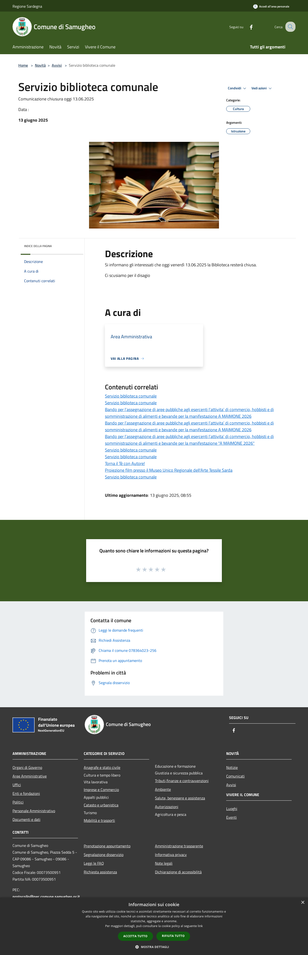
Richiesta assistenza (100, 872)
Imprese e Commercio (101, 789)
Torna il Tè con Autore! (125, 463)
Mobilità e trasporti (99, 820)
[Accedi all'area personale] (271, 6)
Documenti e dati (26, 819)
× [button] (302, 902)
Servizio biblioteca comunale (131, 396)
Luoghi (231, 808)
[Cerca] (289, 27)
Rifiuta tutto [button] (173, 936)
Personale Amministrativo (34, 811)
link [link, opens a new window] (200, 926)
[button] (154, 946)
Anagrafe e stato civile (102, 767)
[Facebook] (247, 26)
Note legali (164, 863)
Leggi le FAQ (94, 863)
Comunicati (235, 776)
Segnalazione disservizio (103, 854)
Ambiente (163, 789)
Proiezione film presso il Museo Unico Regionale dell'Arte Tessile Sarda (168, 470)
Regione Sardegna (27, 6)
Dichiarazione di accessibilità (178, 872)
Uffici (17, 785)
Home (23, 65)
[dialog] (154, 926)
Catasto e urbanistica (101, 805)
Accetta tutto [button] (135, 936)
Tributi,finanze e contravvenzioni (182, 781)
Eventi (231, 817)
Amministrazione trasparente (179, 846)
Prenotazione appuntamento (107, 846)
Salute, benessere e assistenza (180, 798)
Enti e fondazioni (26, 793)
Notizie (232, 767)
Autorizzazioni (166, 807)
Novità (40, 65)
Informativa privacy (171, 854)
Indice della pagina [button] (38, 246)
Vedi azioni (262, 88)
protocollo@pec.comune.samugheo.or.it (46, 896)
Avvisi (57, 65)
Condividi (238, 88)
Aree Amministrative (30, 776)
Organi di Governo (27, 767)
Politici (18, 802)
